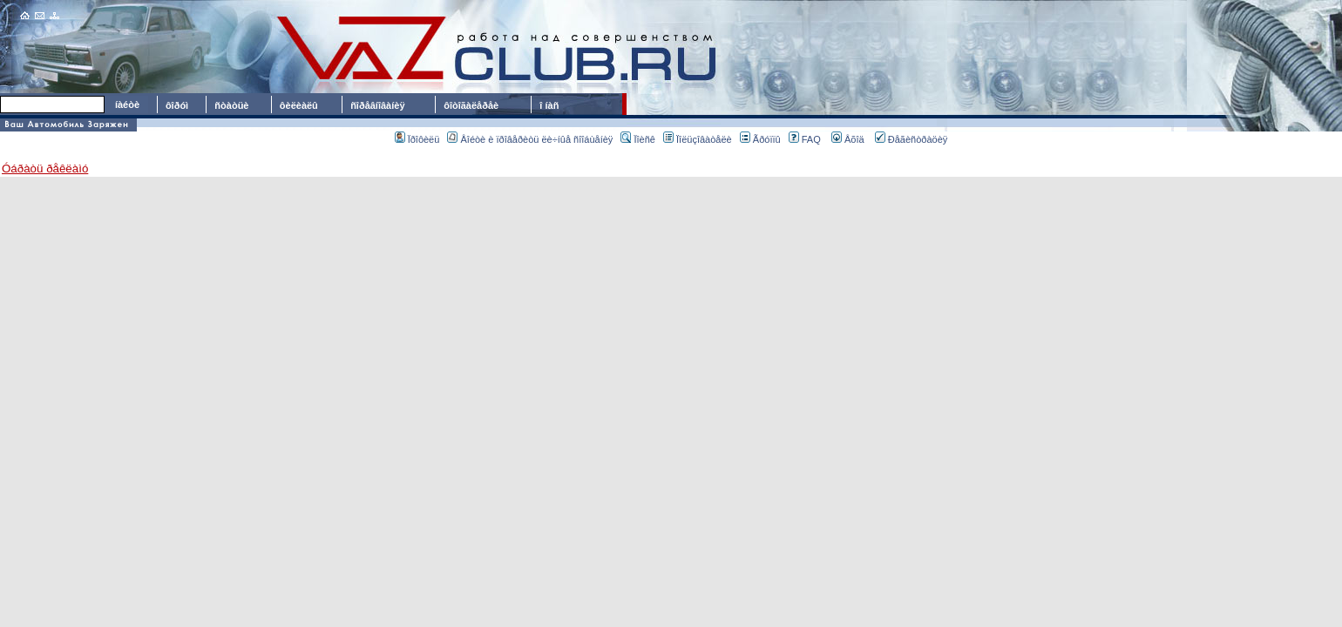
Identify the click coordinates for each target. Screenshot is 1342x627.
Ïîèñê (637, 139)
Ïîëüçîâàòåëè (697, 139)
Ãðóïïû (760, 139)
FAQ (805, 139)
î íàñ (549, 105)
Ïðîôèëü (417, 139)
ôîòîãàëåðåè (474, 105)
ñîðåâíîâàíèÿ (377, 105)
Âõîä (847, 139)
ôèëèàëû (299, 105)
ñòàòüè (231, 105)
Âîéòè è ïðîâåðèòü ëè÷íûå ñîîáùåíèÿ (530, 139)
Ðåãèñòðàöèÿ (911, 139)
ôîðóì (177, 105)
